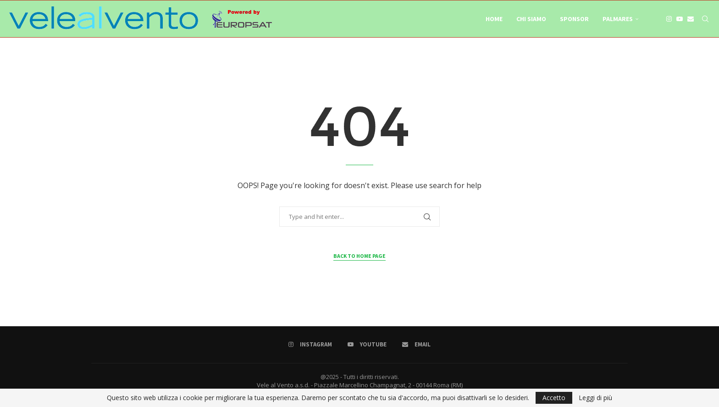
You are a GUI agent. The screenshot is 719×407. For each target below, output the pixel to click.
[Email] (690, 18)
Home (494, 19)
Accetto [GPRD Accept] (553, 397)
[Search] (705, 18)
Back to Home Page (359, 255)
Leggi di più (595, 398)
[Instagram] (669, 18)
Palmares (618, 19)
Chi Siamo (531, 19)
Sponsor (574, 19)
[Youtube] (679, 18)
